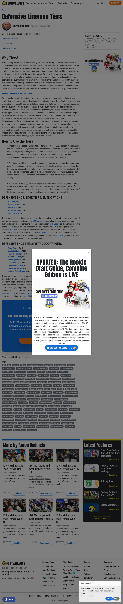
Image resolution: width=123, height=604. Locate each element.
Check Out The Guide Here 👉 (61, 347)
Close (116, 599)
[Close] (119, 583)
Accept (109, 599)
